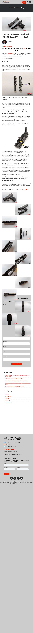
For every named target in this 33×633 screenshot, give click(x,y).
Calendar (19, 482)
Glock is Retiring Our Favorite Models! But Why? (14, 378)
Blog (23, 482)
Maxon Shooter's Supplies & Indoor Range (14, 481)
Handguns (5, 46)
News (7, 394)
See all (5, 405)
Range (8, 482)
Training (15, 482)
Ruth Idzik (10, 41)
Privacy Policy (18, 483)
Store (11, 482)
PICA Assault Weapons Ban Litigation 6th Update (14, 386)
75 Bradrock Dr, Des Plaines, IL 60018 (13, 442)
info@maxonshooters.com (11, 446)
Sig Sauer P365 (10, 53)
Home (1, 482)
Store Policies (12, 483)
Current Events (8, 402)
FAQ (22, 483)
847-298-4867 (8, 444)
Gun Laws (7, 400)
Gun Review (9, 46)
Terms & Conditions (28, 482)
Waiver (24, 2)
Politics (7, 398)
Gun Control (8, 396)
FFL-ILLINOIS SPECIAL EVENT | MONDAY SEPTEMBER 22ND (16, 380)
